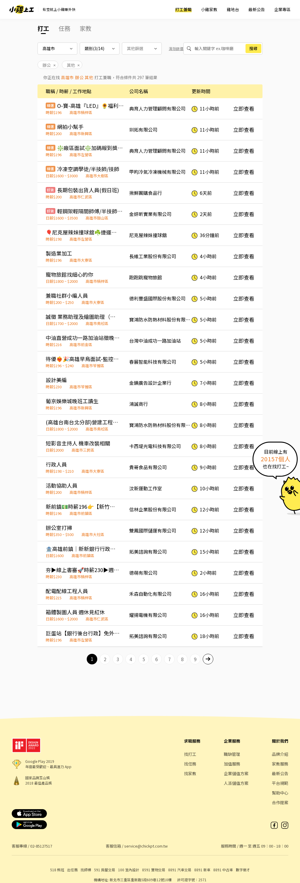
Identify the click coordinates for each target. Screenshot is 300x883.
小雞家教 (209, 9)
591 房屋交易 (104, 869)
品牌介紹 (280, 754)
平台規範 (280, 783)
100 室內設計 (128, 869)
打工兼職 (183, 9)
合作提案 (280, 802)
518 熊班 (57, 869)
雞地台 (233, 9)
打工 (43, 28)
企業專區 (282, 9)
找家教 (190, 773)
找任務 (190, 764)
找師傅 (86, 869)
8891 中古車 (223, 869)
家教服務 (280, 764)
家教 (85, 28)
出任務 (72, 869)
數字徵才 (243, 869)
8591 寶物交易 (153, 869)
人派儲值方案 (236, 783)
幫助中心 (280, 793)
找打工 (190, 754)
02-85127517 (41, 846)
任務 (64, 28)
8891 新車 (202, 869)
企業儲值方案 (236, 773)
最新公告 (256, 9)
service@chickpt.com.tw (146, 846)
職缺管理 (232, 754)
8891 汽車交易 (179, 869)
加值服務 (232, 764)
